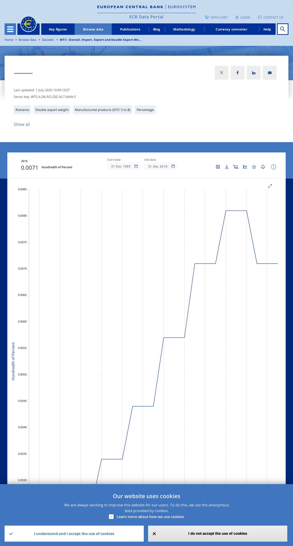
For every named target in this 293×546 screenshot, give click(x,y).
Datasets (48, 40)
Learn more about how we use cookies (150, 516)
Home (9, 40)
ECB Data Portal (146, 16)
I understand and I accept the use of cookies (74, 533)
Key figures (58, 29)
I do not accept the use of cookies (217, 533)
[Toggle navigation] (10, 29)
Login (245, 17)
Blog (156, 29)
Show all (22, 124)
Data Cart (219, 17)
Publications (130, 29)
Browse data (93, 29)
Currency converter (231, 29)
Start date (114, 160)
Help (267, 29)
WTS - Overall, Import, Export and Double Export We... (101, 40)
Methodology (184, 29)
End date (150, 160)
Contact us (273, 17)
